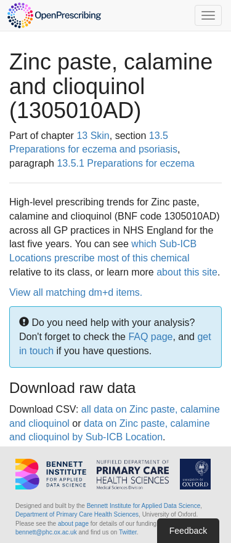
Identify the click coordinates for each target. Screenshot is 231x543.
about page (73, 523)
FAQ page (150, 336)
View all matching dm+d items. (75, 292)
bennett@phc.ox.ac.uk (46, 532)
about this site (186, 272)
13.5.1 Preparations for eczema (125, 163)
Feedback (188, 531)
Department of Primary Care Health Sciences (77, 514)
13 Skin (92, 135)
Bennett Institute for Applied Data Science (144, 505)
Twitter (128, 532)
